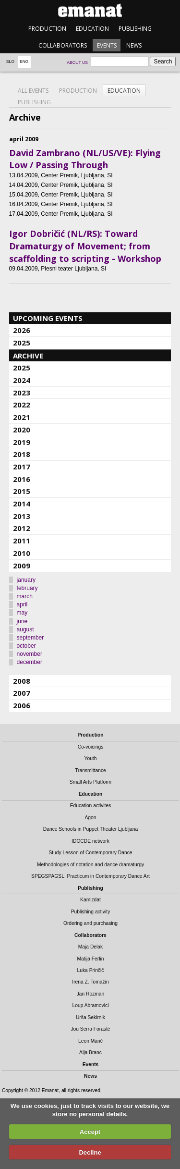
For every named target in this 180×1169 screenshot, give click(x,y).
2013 (21, 516)
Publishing (135, 29)
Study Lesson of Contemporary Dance (90, 852)
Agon (90, 817)
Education (92, 29)
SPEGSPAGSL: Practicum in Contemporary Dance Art (90, 876)
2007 (21, 693)
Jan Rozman (91, 994)
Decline (90, 1152)
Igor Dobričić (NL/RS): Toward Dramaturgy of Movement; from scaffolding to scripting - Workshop (85, 246)
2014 (21, 503)
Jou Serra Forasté (90, 1029)
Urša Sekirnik (90, 1017)
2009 (21, 565)
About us (77, 62)
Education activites (90, 805)
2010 (21, 553)
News (134, 45)
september (30, 637)
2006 (21, 705)
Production (47, 29)
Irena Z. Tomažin (90, 981)
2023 (21, 392)
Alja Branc (90, 1052)
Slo (10, 61)
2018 (21, 454)
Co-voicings (91, 747)
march (25, 596)
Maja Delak (90, 946)
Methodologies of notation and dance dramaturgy (90, 864)
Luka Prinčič (90, 970)
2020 (21, 429)
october (26, 645)
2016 (21, 479)
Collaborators (62, 45)
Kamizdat (90, 899)
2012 (21, 528)
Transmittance (90, 770)
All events (33, 90)
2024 (21, 380)
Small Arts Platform (90, 782)
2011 (21, 540)
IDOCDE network (90, 841)
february (27, 588)
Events (107, 45)
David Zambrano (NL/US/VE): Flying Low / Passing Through (85, 159)
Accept (90, 1131)
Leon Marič (90, 1041)
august (25, 629)
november (29, 654)
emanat (90, 10)
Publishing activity (90, 911)
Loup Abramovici (90, 1005)
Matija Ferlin (90, 958)
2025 (21, 342)
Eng (24, 61)
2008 (21, 681)
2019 (21, 442)
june (22, 621)
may (22, 612)
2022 (21, 404)
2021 (21, 417)
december (29, 662)
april (22, 604)
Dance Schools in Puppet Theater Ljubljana (90, 829)
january (26, 580)
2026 (21, 330)
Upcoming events (48, 318)
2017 (21, 466)
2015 (21, 491)
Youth (90, 758)
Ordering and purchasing (90, 923)
